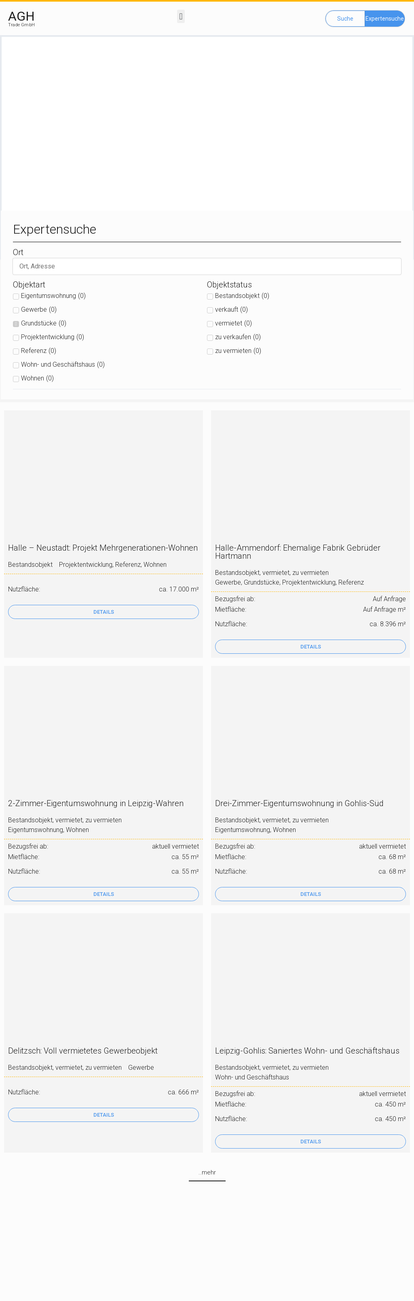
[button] (181, 16)
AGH (21, 16)
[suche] (207, 266)
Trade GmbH (21, 24)
